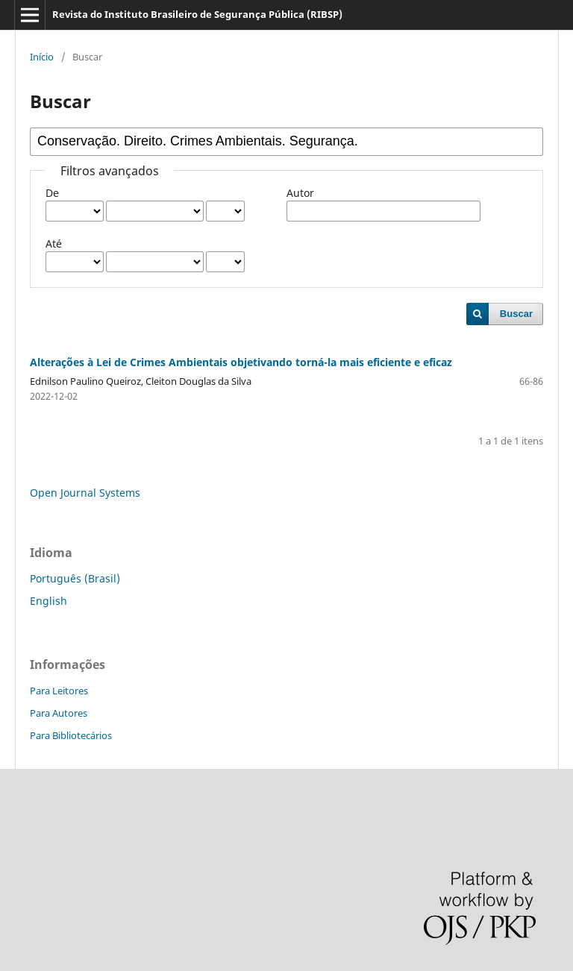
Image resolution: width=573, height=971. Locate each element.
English (48, 601)
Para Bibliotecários (71, 735)
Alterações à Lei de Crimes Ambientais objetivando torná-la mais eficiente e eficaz (241, 362)
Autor (300, 193)
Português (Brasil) (75, 578)
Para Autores (58, 713)
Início (42, 56)
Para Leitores (59, 690)
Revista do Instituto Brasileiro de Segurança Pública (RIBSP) (197, 14)
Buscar (516, 313)
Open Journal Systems (85, 493)
